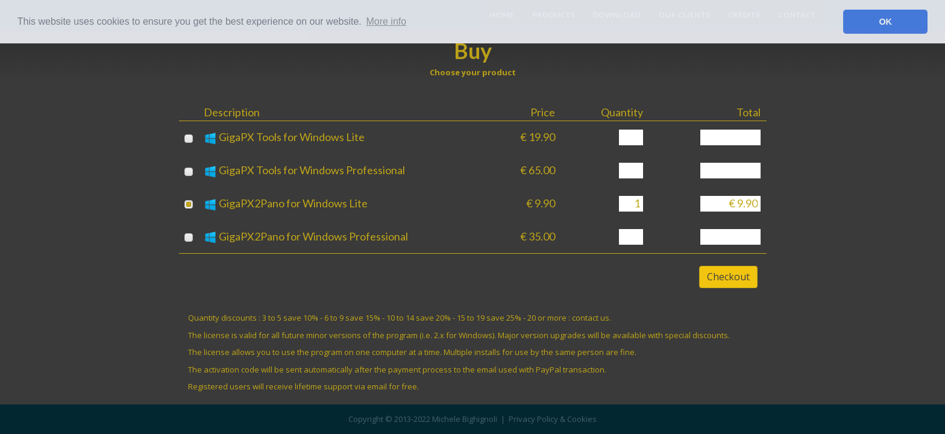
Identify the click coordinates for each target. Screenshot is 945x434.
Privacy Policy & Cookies (553, 419)
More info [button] (386, 21)
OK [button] (885, 22)
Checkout (728, 276)
